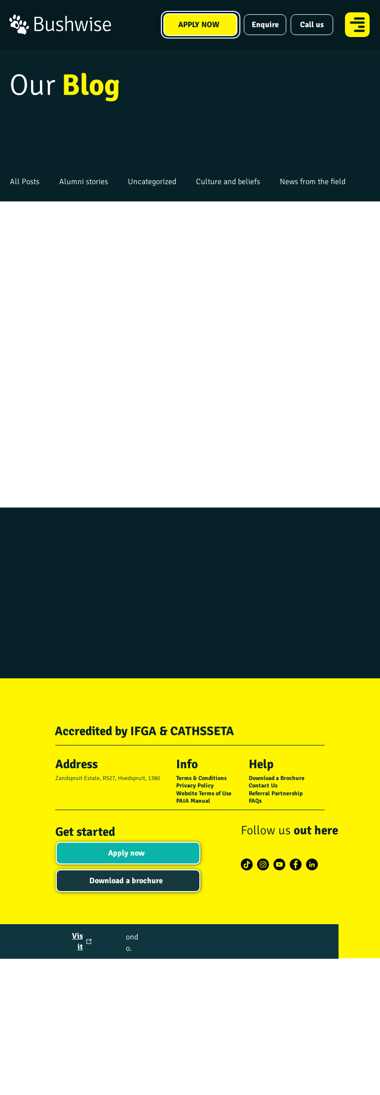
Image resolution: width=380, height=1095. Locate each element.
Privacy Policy (195, 785)
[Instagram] (263, 864)
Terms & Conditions (201, 778)
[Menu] (358, 24)
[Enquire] (265, 24)
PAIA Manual (193, 801)
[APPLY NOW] (200, 24)
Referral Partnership (276, 793)
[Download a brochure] (128, 880)
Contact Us (263, 785)
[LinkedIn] (312, 864)
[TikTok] (247, 864)
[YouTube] (279, 864)
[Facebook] (296, 864)
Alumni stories (83, 182)
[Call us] (312, 24)
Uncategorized (152, 182)
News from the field (312, 182)
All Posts (24, 182)
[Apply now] (128, 853)
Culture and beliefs (228, 182)
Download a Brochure (276, 778)
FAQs (255, 801)
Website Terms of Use (203, 793)
